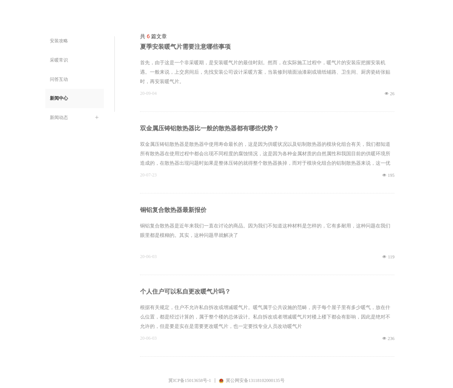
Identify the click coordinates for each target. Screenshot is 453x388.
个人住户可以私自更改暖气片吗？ (185, 291)
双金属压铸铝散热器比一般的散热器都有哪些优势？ (209, 128)
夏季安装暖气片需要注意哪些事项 (185, 46)
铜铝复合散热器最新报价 (173, 210)
